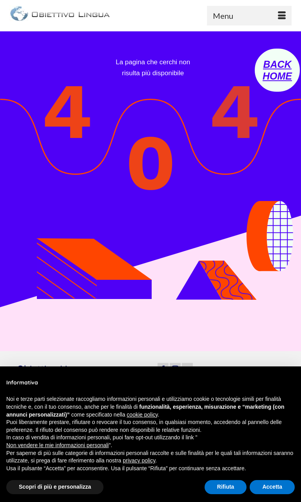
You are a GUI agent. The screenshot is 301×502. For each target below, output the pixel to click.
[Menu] (249, 15)
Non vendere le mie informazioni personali (57, 445)
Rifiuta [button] (225, 487)
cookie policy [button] (142, 414)
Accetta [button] (272, 487)
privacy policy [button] (139, 460)
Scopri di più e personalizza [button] (55, 487)
